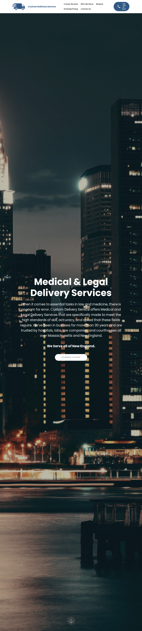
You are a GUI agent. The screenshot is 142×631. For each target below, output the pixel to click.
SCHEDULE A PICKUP (71, 357)
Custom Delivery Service (42, 6)
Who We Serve (87, 4)
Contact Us (86, 9)
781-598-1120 (121, 6)
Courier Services (71, 4)
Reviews (99, 4)
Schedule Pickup (71, 9)
